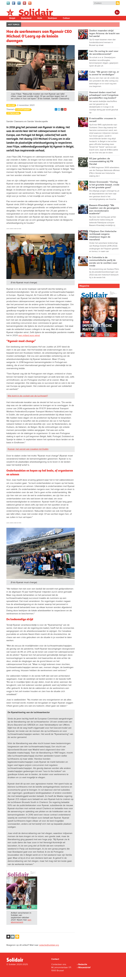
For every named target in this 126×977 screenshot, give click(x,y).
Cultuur (66, 18)
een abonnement (21, 921)
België (12, 18)
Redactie (82, 964)
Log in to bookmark (8, 937)
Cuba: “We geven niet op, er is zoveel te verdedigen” (104, 73)
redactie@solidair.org (49, 945)
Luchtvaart (23, 109)
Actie (39, 18)
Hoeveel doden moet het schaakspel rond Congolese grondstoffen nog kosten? (103, 95)
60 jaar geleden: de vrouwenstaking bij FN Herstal (101, 161)
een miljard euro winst (29, 335)
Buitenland (26, 18)
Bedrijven (52, 18)
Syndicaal (13, 113)
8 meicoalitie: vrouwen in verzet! (102, 120)
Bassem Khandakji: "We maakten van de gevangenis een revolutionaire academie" (104, 209)
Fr (117, 12)
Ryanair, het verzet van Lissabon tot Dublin (28, 449)
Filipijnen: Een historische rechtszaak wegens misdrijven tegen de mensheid (103, 235)
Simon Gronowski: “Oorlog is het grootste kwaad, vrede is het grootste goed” (104, 185)
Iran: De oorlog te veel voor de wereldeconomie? (103, 52)
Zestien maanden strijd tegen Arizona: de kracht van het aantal (104, 33)
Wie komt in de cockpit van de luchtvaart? (28, 395)
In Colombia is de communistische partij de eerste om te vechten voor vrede (103, 261)
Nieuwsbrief (84, 967)
